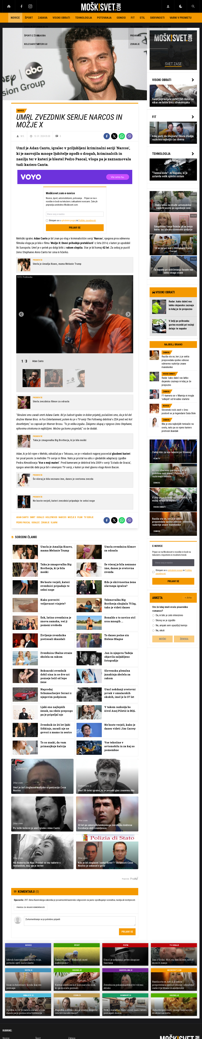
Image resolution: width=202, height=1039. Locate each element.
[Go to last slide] (21, 314)
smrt (32, 517)
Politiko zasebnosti (87, 220)
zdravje (45, 522)
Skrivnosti (157, 17)
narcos (62, 517)
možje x (72, 517)
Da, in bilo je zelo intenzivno (169, 615)
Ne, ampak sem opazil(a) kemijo (171, 625)
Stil (142, 17)
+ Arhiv (188, 597)
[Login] (168, 6)
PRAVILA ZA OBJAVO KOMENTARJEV (31, 907)
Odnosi (121, 17)
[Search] (193, 6)
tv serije (88, 517)
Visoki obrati (61, 17)
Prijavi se (74, 227)
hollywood (51, 517)
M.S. (22, 136)
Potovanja (104, 17)
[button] (31, 378)
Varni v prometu (180, 17)
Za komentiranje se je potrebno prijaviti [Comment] (80, 921)
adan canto (22, 517)
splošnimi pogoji (68, 220)
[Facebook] (21, 6)
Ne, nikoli (160, 630)
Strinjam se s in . (72, 220)
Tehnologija (83, 17)
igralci (40, 517)
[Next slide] (128, 314)
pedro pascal (23, 522)
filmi (80, 517)
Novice (15, 17)
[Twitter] (114, 136)
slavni (54, 522)
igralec (36, 522)
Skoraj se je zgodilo (165, 620)
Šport (29, 17)
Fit (133, 17)
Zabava (43, 17)
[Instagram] (30, 6)
